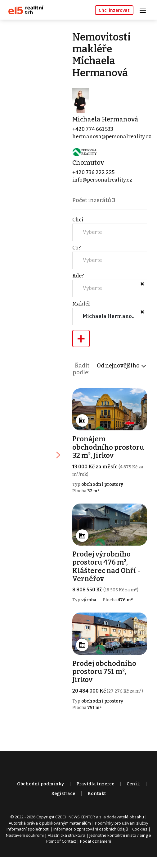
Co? (77, 248)
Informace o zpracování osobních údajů (90, 830)
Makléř (82, 304)
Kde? (78, 276)
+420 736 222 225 (94, 173)
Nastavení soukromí (25, 836)
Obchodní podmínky (40, 785)
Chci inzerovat (114, 10)
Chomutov (88, 163)
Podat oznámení (95, 842)
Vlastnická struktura (66, 836)
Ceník (133, 785)
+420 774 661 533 (93, 129)
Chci (78, 220)
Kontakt (96, 795)
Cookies (139, 830)
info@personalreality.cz (102, 180)
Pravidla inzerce (95, 785)
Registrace (63, 795)
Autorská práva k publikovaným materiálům (50, 824)
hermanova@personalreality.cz (112, 137)
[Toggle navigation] (145, 9)
